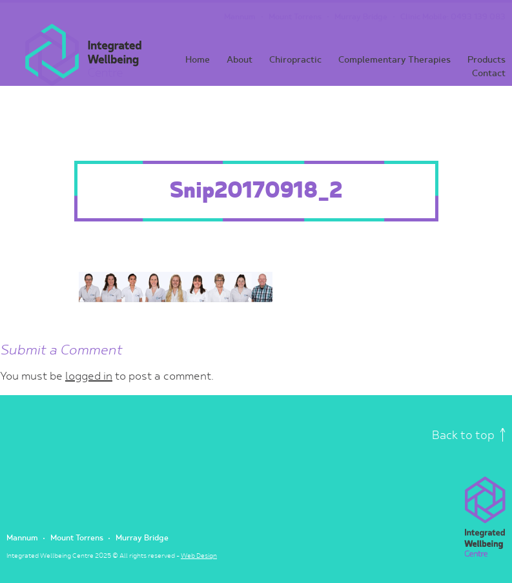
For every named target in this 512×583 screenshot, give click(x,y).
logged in (88, 376)
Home (197, 59)
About (239, 59)
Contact (489, 73)
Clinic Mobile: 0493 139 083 (453, 17)
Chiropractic (295, 59)
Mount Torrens (295, 17)
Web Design (199, 556)
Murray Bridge (360, 17)
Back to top (469, 435)
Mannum (240, 17)
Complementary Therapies (394, 59)
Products (486, 59)
